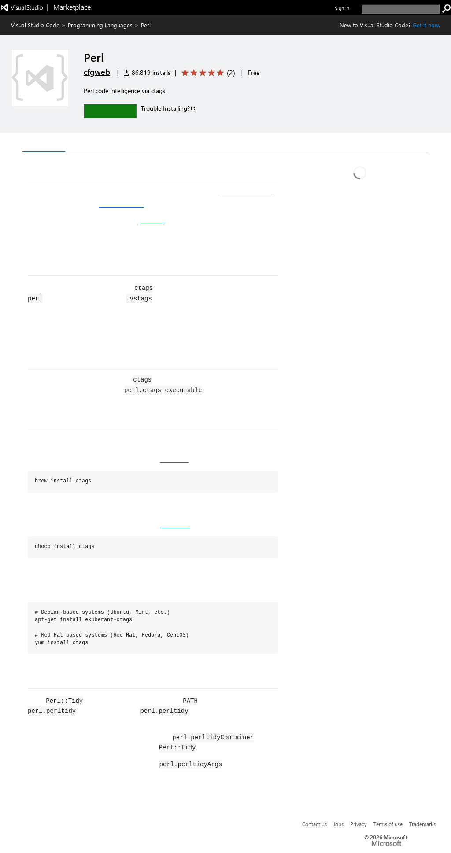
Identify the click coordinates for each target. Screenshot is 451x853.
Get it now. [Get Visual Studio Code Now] (426, 25)
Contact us (314, 823)
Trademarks (422, 823)
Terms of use (388, 823)
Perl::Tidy (152, 220)
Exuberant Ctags (121, 204)
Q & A (144, 143)
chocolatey (175, 525)
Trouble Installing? (168, 108)
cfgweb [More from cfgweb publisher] (97, 72)
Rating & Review (193, 143)
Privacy (358, 823)
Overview (44, 143)
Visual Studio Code (35, 25)
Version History (97, 143)
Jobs (338, 823)
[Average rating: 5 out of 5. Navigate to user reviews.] (207, 73)
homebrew (174, 459)
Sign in (342, 8)
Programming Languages (100, 25)
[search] (401, 9)
